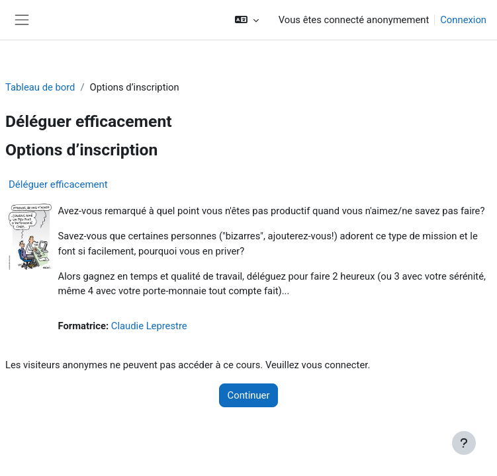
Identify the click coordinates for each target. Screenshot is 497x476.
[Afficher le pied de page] (464, 443)
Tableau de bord (40, 87)
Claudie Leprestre (149, 326)
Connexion (463, 20)
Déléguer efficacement (58, 184)
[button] (246, 20)
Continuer (249, 395)
